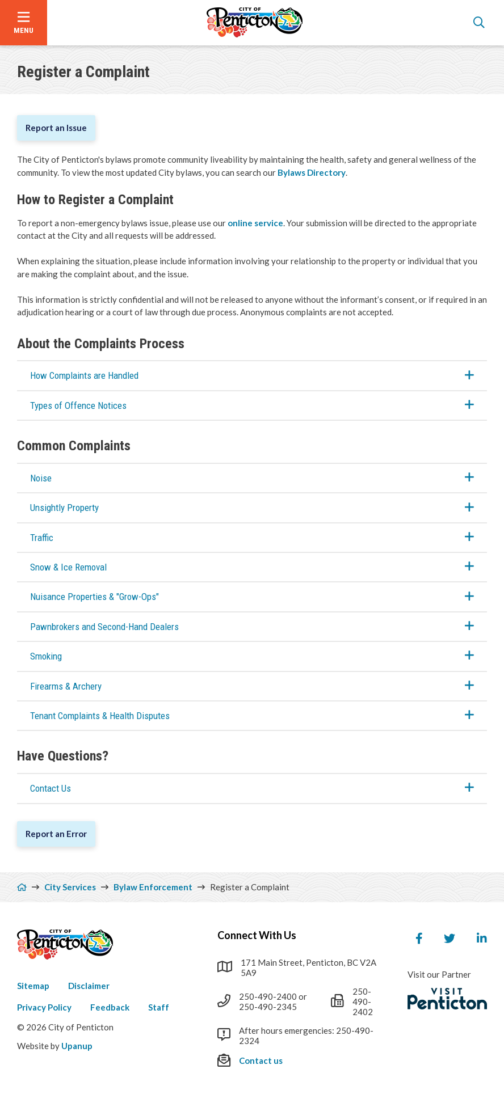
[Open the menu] (23, 22)
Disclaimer (89, 986)
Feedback (109, 1007)
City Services (70, 887)
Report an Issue (56, 127)
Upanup (77, 1046)
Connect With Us (256, 935)
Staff (158, 1007)
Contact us (261, 1060)
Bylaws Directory (312, 172)
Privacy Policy (44, 1007)
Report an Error (56, 834)
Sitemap (33, 986)
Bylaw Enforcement (153, 887)
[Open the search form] (479, 22)
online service (255, 223)
